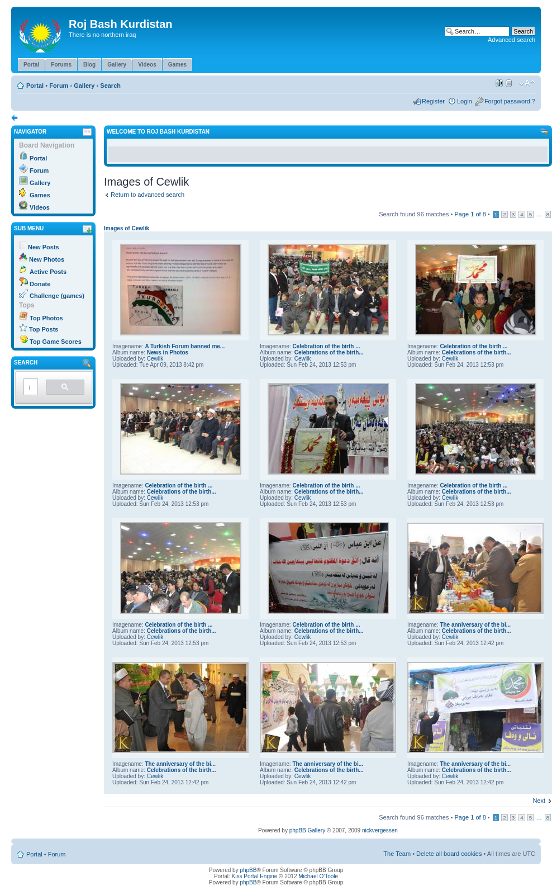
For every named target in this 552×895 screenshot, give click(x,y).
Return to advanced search (147, 194)
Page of (470, 214)
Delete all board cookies (449, 853)
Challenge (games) (57, 295)
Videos (40, 207)
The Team (397, 853)
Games (40, 195)
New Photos (46, 259)
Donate (40, 284)
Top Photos (46, 318)
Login (464, 101)
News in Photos (167, 352)
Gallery (84, 85)
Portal (35, 85)
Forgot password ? (509, 101)
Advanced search (511, 39)
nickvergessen (380, 830)
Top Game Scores (56, 341)
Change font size (527, 83)
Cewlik (155, 359)
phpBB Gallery (307, 830)
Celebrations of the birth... (329, 352)
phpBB (248, 870)
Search (110, 85)
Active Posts (48, 271)
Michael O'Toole (318, 876)
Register (433, 101)
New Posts (43, 247)
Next (538, 800)
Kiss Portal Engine (255, 876)
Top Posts (43, 329)
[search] (29, 387)
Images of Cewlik (126, 228)
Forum (58, 85)
